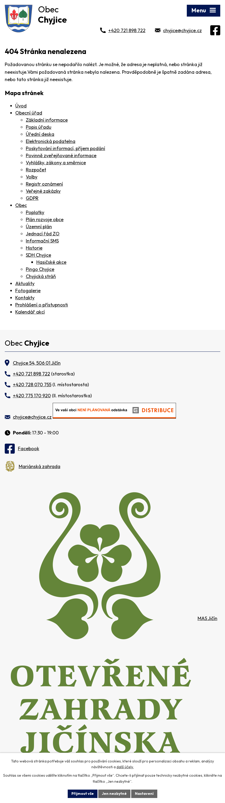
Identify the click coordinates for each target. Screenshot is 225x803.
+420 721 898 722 (126, 30)
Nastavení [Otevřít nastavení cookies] (144, 793)
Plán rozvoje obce (44, 219)
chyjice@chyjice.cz (182, 30)
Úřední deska (40, 134)
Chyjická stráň (41, 276)
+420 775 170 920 (32, 396)
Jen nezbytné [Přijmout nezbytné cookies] (114, 793)
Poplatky (35, 212)
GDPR (32, 198)
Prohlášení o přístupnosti (41, 305)
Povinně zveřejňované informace (61, 155)
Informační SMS (42, 241)
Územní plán (39, 227)
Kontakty (25, 298)
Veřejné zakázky (43, 191)
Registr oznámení (44, 184)
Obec (21, 205)
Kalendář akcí (30, 312)
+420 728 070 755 (32, 384)
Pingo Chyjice (40, 269)
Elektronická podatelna (50, 141)
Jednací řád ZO (43, 234)
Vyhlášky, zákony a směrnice (56, 163)
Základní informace (47, 120)
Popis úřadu (38, 127)
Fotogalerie (28, 291)
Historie (34, 248)
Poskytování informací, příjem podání (65, 148)
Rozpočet (36, 170)
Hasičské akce (51, 262)
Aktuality (25, 283)
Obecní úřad (28, 113)
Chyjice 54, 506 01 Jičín (37, 363)
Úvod (21, 106)
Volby (31, 177)
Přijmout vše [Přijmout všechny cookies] (82, 793)
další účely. (125, 767)
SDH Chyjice (38, 255)
